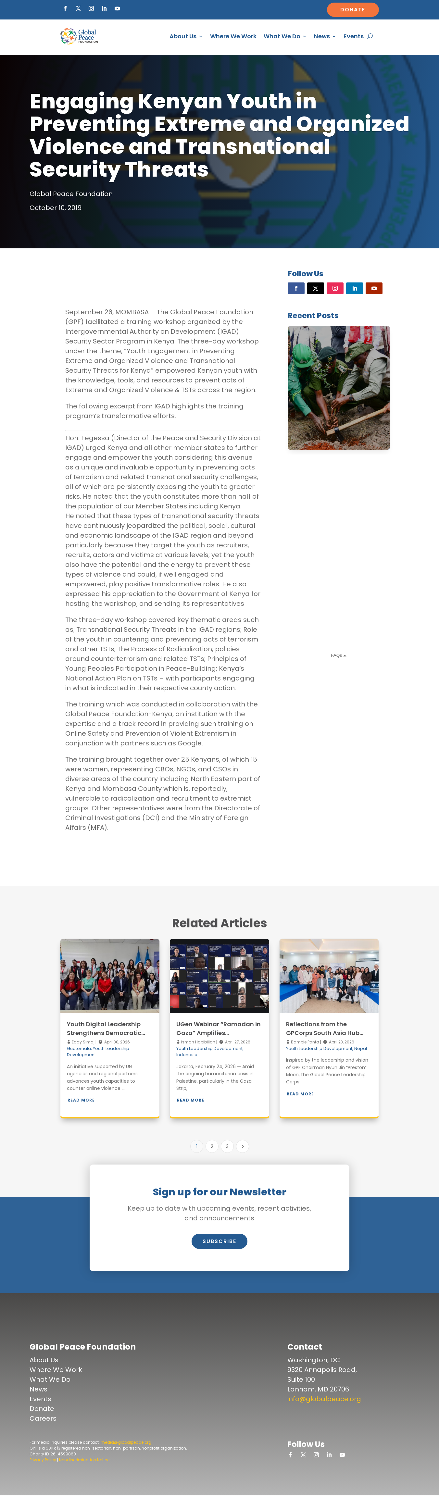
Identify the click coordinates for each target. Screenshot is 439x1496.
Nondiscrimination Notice (84, 1460)
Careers (43, 1418)
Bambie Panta (304, 1042)
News (322, 36)
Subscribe (219, 1241)
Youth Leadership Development (209, 1048)
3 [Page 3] (227, 1146)
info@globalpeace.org (324, 1398)
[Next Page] (242, 1146)
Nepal (360, 1048)
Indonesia (186, 1055)
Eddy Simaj (82, 1042)
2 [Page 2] (212, 1146)
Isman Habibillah (197, 1042)
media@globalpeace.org (126, 1442)
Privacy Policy (43, 1460)
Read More (81, 1100)
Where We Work (233, 36)
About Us (182, 36)
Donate (352, 9)
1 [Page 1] (196, 1146)
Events (354, 36)
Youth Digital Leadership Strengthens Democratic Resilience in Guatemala (104, 1033)
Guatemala (79, 1048)
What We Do (282, 36)
